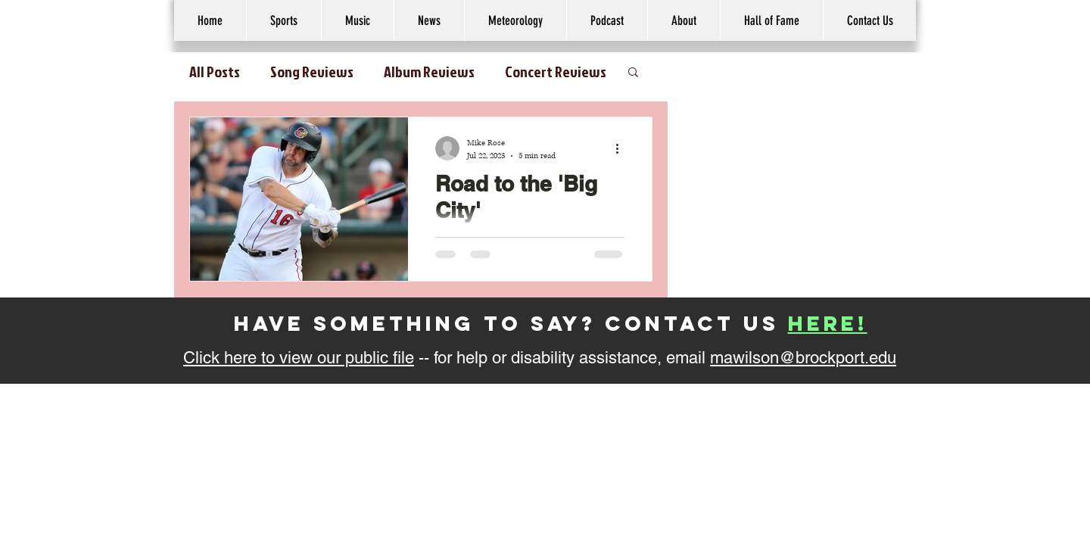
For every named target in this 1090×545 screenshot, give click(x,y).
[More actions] (622, 148)
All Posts (214, 71)
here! (827, 323)
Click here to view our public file (298, 357)
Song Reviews (311, 71)
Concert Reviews (555, 71)
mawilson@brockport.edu (803, 357)
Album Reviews (429, 71)
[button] (683, 20)
